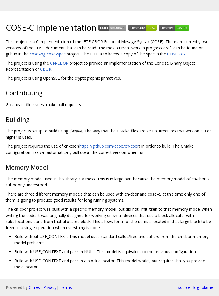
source (184, 287)
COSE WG (176, 54)
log (196, 287)
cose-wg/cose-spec (48, 54)
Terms (66, 287)
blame (207, 287)
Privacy (49, 287)
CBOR (45, 69)
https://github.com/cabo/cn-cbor (109, 146)
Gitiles (34, 287)
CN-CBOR (59, 63)
